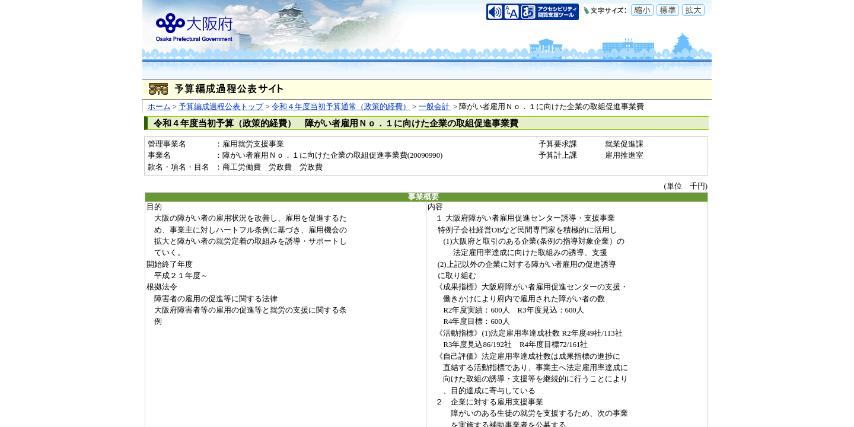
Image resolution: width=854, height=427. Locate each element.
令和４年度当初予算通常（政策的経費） (341, 107)
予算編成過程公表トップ (221, 107)
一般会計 (435, 107)
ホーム (159, 107)
